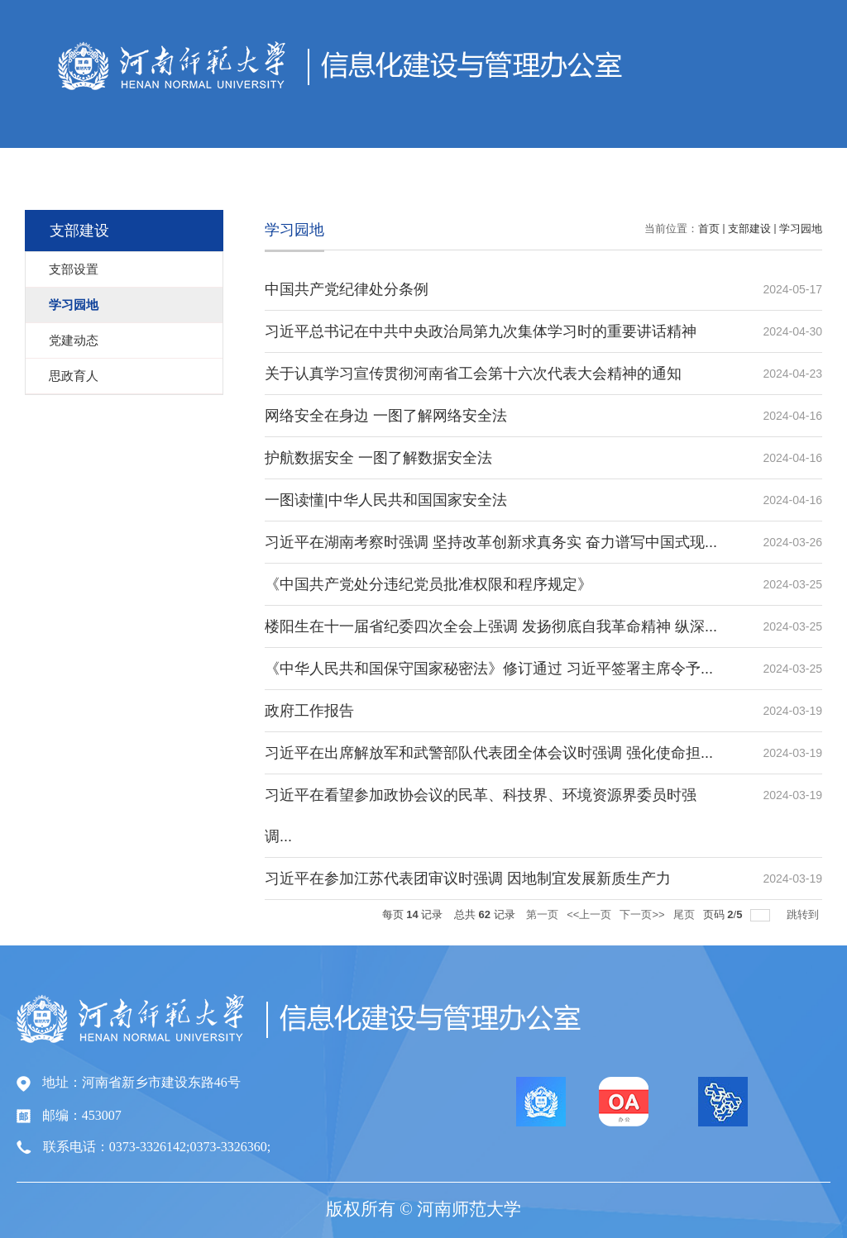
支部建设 (749, 228)
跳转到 (804, 914)
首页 (709, 228)
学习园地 (800, 228)
